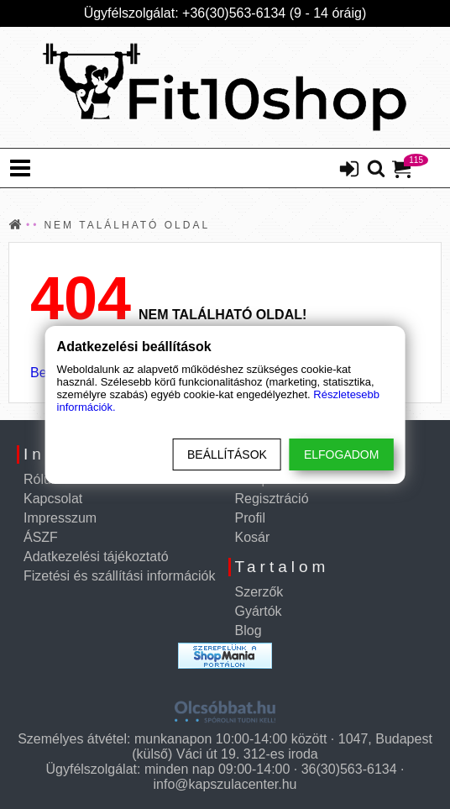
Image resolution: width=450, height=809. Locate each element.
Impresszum (60, 518)
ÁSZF (41, 537)
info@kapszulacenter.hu (224, 784)
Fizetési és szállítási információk (120, 576)
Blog (248, 630)
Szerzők (259, 592)
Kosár (252, 537)
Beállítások (227, 454)
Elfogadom (341, 454)
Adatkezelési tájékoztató (96, 556)
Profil (250, 518)
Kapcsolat (53, 498)
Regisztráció (272, 498)
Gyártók (258, 611)
